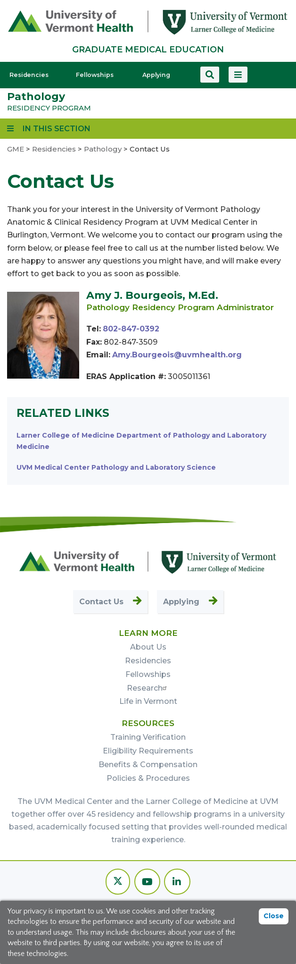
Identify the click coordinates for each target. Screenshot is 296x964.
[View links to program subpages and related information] (48, 128)
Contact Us (101, 601)
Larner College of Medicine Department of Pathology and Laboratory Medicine (141, 441)
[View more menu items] (238, 75)
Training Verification (148, 737)
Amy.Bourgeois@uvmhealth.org (177, 354)
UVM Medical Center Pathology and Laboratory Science (116, 467)
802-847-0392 (131, 328)
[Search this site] (210, 75)
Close (273, 916)
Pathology (36, 96)
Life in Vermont (148, 701)
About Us (148, 647)
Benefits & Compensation (148, 764)
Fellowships (95, 74)
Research (148, 688)
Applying (156, 74)
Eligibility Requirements (148, 750)
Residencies (29, 74)
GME (15, 148)
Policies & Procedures (148, 778)
